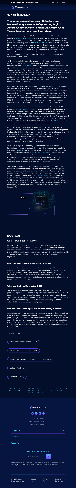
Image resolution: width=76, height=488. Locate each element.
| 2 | (29, 392)
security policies (56, 155)
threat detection (60, 120)
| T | (38, 390)
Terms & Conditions (59, 480)
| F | (33, 389)
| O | (14, 390)
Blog (63, 2)
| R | (29, 390)
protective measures (43, 152)
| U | (42, 390)
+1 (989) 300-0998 (31, 2)
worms (21, 150)
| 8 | (47, 392)
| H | (42, 389)
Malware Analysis (17, 368)
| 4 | (38, 392)
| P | (19, 390)
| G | (38, 389)
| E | (29, 389)
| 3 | (33, 392)
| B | (14, 389)
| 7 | (42, 392)
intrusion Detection (41, 43)
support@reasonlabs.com (38, 421)
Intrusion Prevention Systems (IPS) (24, 350)
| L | (61, 389)
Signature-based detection (25, 109)
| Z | (66, 390)
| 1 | (24, 392)
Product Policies (33, 480)
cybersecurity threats (22, 38)
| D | (24, 389)
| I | (47, 389)
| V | (47, 390)
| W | (52, 390)
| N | (10, 390)
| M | (66, 389)
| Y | (61, 390)
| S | (33, 390)
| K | (57, 389)
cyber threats (27, 66)
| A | (10, 389)
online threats (41, 175)
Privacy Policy (45, 480)
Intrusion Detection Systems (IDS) (23, 342)
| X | (57, 390)
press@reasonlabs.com (38, 424)
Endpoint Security (17, 377)
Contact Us (56, 2)
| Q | (24, 390)
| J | (52, 389)
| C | (19, 389)
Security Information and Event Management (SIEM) (31, 359)
